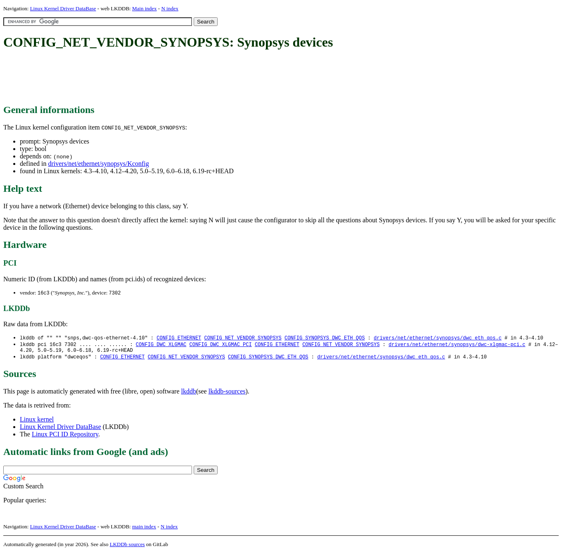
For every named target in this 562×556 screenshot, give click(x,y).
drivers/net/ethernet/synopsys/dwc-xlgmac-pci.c (457, 345)
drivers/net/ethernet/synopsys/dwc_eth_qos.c (438, 338)
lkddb (188, 394)
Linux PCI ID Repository (65, 437)
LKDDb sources (127, 547)
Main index (144, 8)
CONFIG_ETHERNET (179, 338)
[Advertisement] (153, 77)
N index (169, 8)
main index (144, 529)
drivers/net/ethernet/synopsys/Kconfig (98, 163)
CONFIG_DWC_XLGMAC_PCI (220, 345)
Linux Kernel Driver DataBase (63, 8)
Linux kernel (37, 422)
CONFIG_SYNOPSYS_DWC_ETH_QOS (325, 338)
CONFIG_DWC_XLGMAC (161, 345)
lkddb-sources (227, 394)
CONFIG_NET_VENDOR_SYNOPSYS (242, 338)
